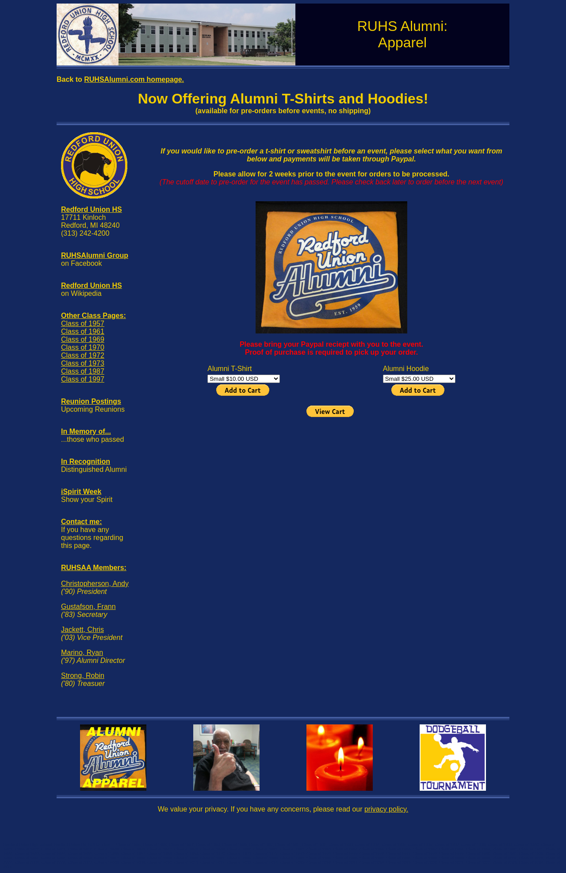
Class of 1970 (82, 347)
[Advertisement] (331, 481)
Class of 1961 (82, 331)
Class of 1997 (82, 379)
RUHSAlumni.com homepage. (134, 79)
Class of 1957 (82, 323)
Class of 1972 (82, 355)
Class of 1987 (82, 371)
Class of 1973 (82, 363)
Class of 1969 (82, 339)
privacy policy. (386, 809)
